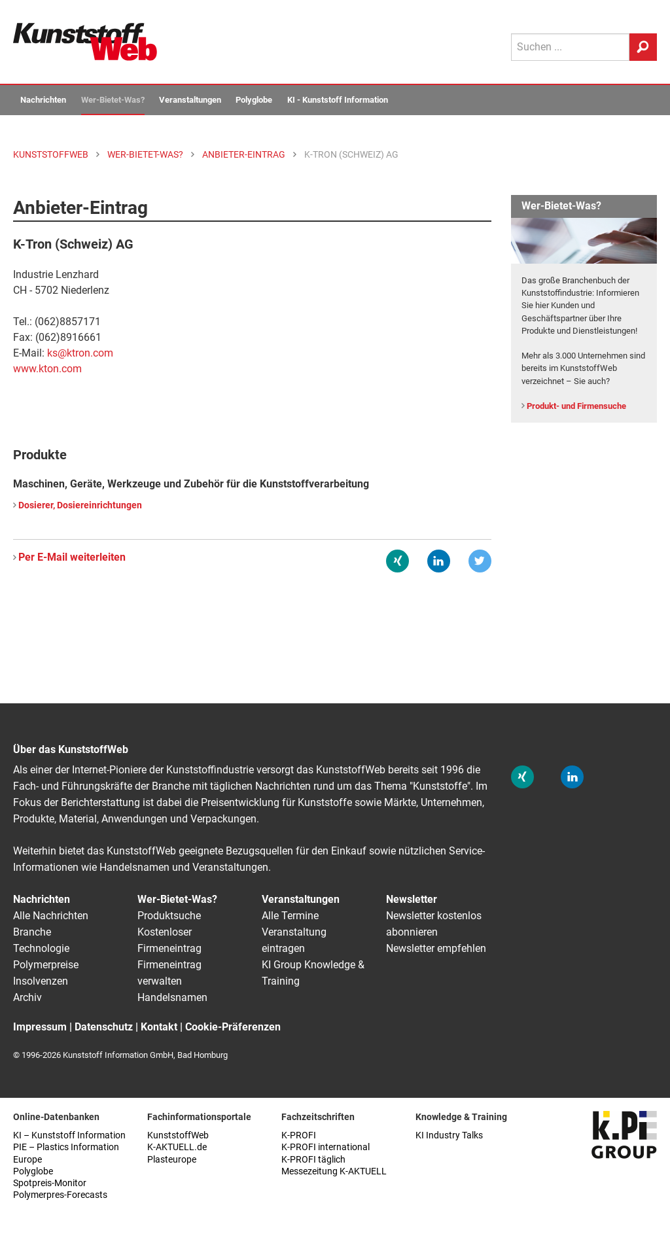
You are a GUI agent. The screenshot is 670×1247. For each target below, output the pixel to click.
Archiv (27, 997)
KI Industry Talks (449, 1135)
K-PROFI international (325, 1147)
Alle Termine (290, 915)
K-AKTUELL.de (177, 1147)
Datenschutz (104, 1027)
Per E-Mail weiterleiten (72, 557)
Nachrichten (43, 100)
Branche (32, 932)
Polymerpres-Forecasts (60, 1195)
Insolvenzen (40, 981)
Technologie (41, 948)
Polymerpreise (46, 964)
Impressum (40, 1027)
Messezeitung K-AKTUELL (334, 1171)
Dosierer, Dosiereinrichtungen (80, 505)
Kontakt (159, 1027)
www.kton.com (47, 368)
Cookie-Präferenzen (233, 1027)
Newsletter (411, 899)
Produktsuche (169, 915)
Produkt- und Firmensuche (576, 406)
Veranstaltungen (190, 100)
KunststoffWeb (178, 1135)
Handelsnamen (172, 997)
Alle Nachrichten (50, 915)
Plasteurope (171, 1159)
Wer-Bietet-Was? (113, 100)
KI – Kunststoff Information (69, 1135)
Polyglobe (254, 100)
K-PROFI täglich (313, 1159)
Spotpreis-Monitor (49, 1183)
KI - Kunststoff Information (337, 100)
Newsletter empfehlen (436, 948)
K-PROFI (298, 1135)
